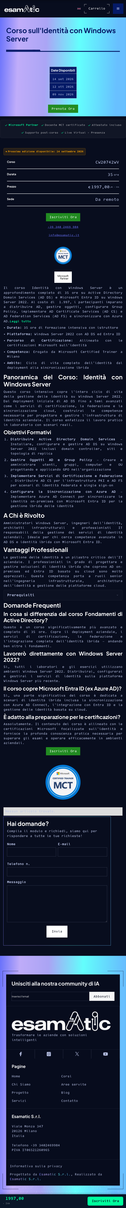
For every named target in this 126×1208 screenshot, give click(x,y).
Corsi (66, 1087)
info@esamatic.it (64, 235)
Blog (65, 1103)
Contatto (69, 1111)
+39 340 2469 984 (63, 227)
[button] (118, 8)
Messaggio (16, 882)
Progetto (20, 1103)
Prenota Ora (63, 109)
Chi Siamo (21, 1095)
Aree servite (73, 1095)
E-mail (64, 844)
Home (16, 1087)
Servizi (19, 1111)
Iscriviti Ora (63, 751)
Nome (11, 844)
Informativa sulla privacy (36, 1181)
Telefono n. (18, 864)
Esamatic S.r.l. (55, 1189)
